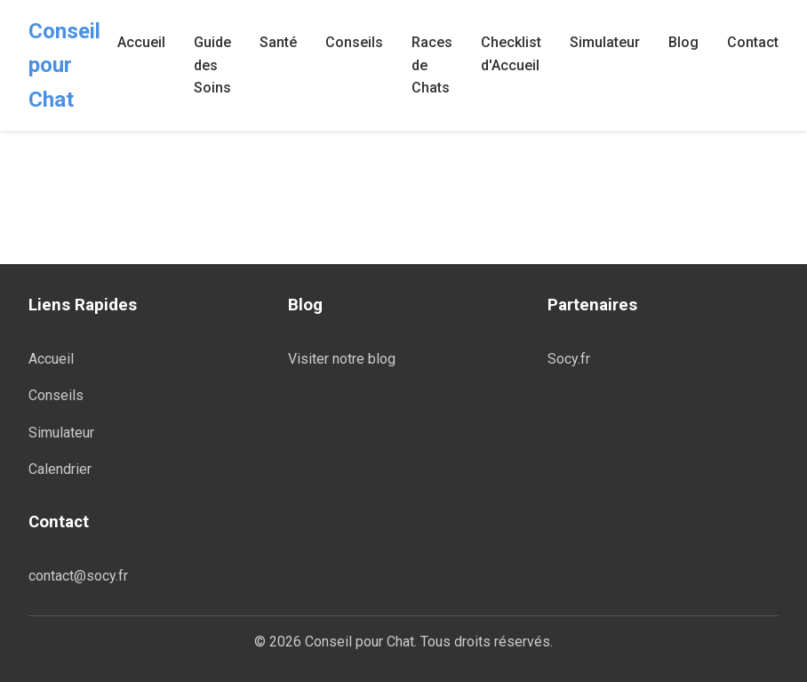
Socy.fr (568, 358)
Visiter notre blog (342, 358)
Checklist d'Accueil (511, 54)
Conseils (354, 42)
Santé (278, 42)
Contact (753, 42)
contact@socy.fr (78, 575)
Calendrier (60, 469)
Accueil (141, 42)
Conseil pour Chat (64, 65)
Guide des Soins (212, 65)
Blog (683, 42)
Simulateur (605, 42)
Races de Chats (431, 65)
